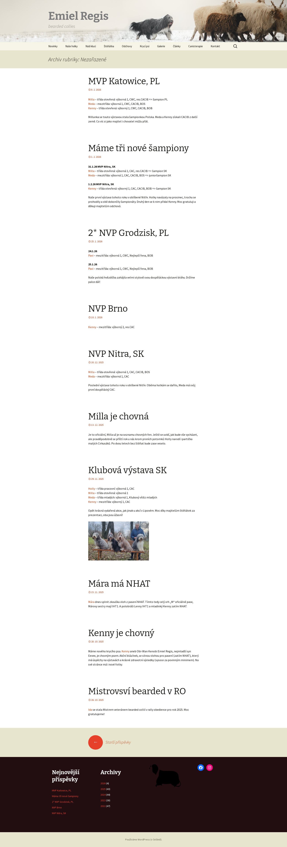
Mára (91, 602)
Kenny (92, 108)
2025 (103, 789)
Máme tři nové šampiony (138, 148)
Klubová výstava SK (127, 470)
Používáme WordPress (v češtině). (143, 839)
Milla (91, 99)
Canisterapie (195, 46)
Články (176, 46)
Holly (91, 488)
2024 (103, 794)
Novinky (52, 46)
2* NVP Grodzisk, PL (128, 233)
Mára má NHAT (119, 583)
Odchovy (127, 46)
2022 (103, 806)
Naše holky (71, 46)
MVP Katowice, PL (124, 81)
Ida (90, 709)
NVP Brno (108, 308)
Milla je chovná (118, 416)
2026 (103, 783)
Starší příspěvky (109, 742)
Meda (91, 104)
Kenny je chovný (121, 633)
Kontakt (215, 46)
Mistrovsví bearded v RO (137, 691)
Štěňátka (109, 46)
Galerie (161, 46)
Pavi (90, 255)
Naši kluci (90, 46)
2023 (103, 800)
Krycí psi (144, 46)
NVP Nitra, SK (116, 354)
